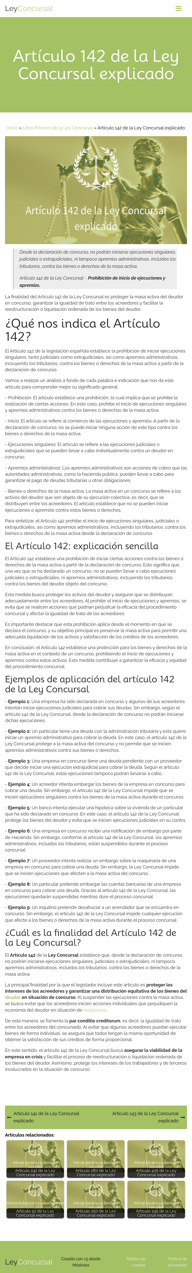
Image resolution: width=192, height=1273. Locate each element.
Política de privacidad (177, 1262)
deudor (13, 997)
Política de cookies (136, 1262)
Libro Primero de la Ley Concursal (58, 127)
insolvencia (94, 1010)
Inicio (12, 127)
